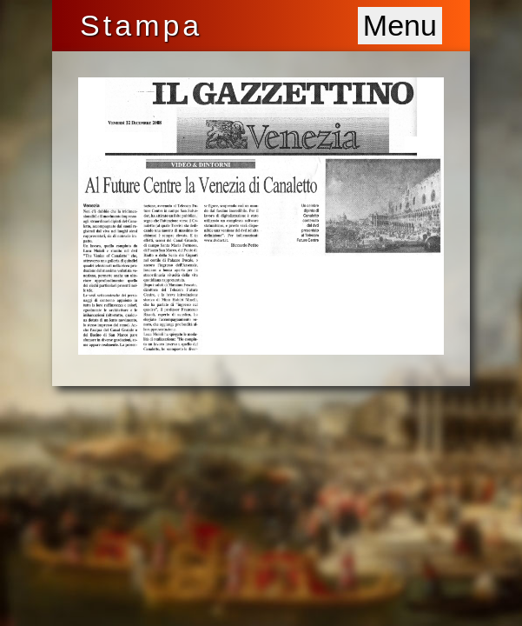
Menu (400, 25)
